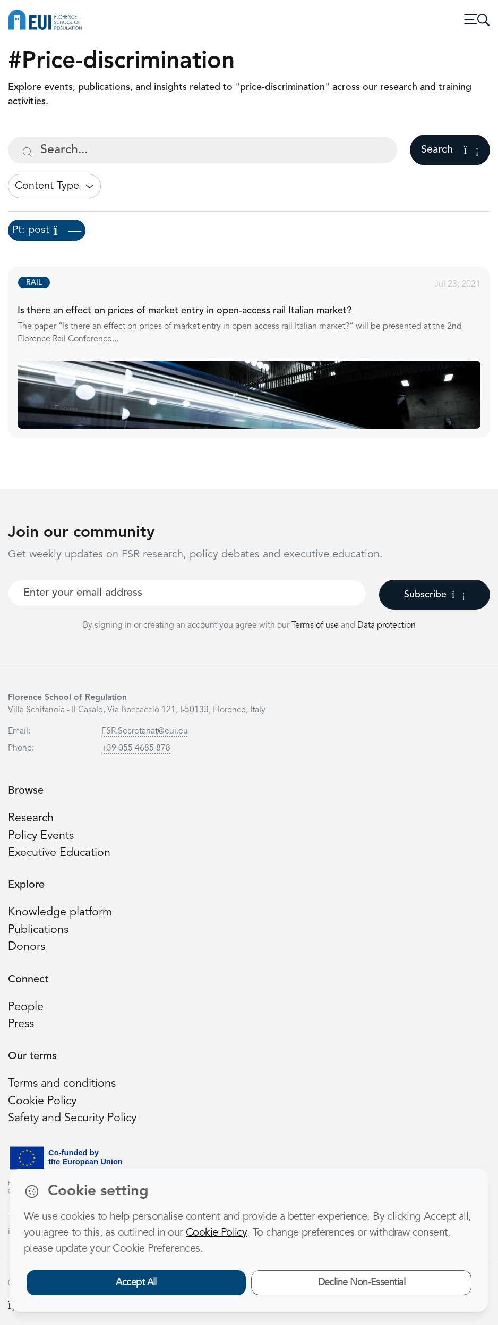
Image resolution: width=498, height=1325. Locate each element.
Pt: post (46, 230)
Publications (38, 930)
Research (31, 818)
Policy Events (41, 835)
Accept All (136, 1282)
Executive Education (59, 853)
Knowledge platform (60, 912)
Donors (26, 947)
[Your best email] (187, 593)
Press (21, 1024)
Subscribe (434, 594)
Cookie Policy (42, 1101)
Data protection (386, 625)
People (26, 1007)
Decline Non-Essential (362, 1282)
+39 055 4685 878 (135, 748)
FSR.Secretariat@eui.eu (144, 731)
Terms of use (316, 625)
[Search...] (202, 150)
